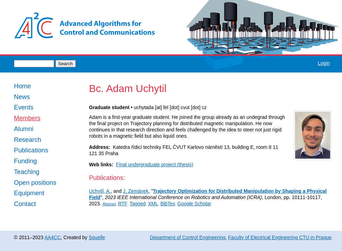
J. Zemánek (135, 191)
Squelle (97, 237)
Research (27, 140)
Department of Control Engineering (187, 237)
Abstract (109, 204)
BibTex (168, 203)
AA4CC (52, 237)
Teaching (26, 172)
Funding (25, 161)
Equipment (29, 193)
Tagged (138, 203)
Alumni (24, 129)
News (22, 97)
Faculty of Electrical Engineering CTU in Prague (280, 237)
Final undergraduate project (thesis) (154, 164)
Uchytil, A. (100, 191)
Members (27, 118)
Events (24, 107)
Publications (31, 150)
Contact (25, 204)
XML (153, 203)
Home (22, 86)
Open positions (35, 183)
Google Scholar (194, 203)
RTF (122, 203)
